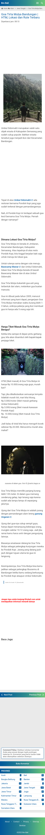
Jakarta (4, 783)
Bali (25, 775)
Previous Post (35, 695)
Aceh (3, 775)
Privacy (26, 822)
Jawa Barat (6, 787)
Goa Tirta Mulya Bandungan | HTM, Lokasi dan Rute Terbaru (20, 16)
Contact (16, 822)
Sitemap (36, 822)
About (7, 822)
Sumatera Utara (8, 808)
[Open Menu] (37, 3)
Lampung (28, 796)
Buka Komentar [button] (22, 763)
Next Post (8, 695)
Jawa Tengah (29, 787)
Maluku (4, 800)
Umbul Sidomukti (22, 200)
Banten (27, 779)
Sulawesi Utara (30, 804)
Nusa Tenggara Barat (33, 800)
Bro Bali (5, 3)
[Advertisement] (22, 46)
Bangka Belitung (8, 779)
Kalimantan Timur (8, 796)
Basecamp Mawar (9, 266)
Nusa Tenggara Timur (10, 804)
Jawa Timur (6, 791)
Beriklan (22, 826)
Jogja (26, 791)
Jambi (26, 783)
